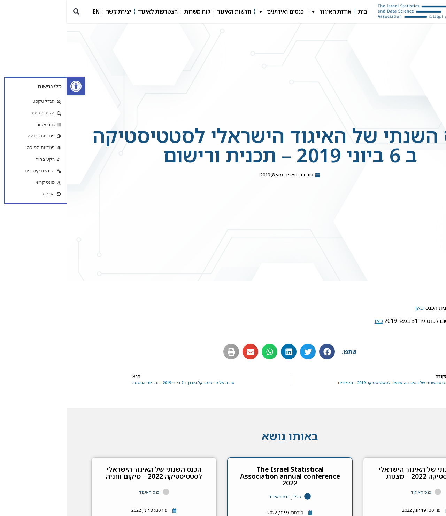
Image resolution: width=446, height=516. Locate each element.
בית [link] (295, 11)
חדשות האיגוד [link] (167, 11)
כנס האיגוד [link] (354, 492)
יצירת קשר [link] (51, 11)
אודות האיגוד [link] (264, 11)
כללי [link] (229, 497)
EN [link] (29, 11)
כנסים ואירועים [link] (214, 11)
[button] (9, 11)
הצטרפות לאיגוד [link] (91, 11)
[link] (9, 86)
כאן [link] (352, 307)
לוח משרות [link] (130, 11)
